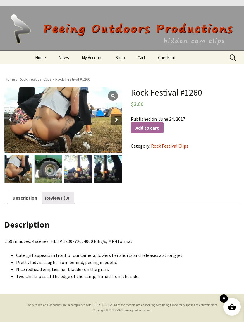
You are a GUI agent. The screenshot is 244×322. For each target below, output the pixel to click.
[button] (116, 119)
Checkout (167, 57)
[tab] (25, 198)
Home (40, 57)
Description (25, 198)
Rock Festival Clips (35, 79)
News (64, 57)
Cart (141, 57)
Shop (120, 57)
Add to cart (147, 128)
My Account (92, 57)
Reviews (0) (57, 198)
